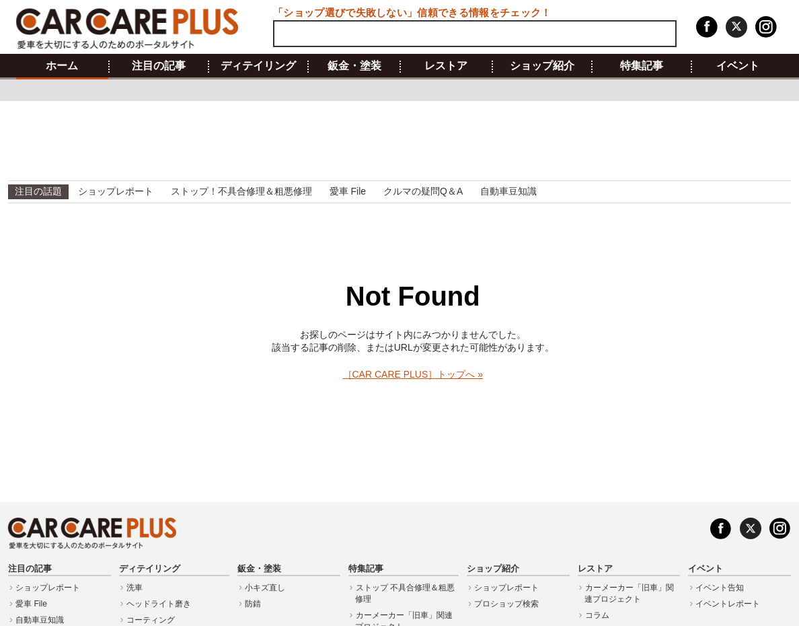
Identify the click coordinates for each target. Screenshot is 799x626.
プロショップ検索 (506, 603)
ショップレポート (115, 191)
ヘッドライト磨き (158, 603)
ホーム (62, 66)
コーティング (150, 620)
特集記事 (641, 66)
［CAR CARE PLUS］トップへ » (413, 374)
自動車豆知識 (508, 191)
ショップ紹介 (542, 66)
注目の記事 (159, 66)
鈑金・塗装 (354, 66)
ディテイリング (258, 66)
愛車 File (348, 191)
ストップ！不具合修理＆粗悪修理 (241, 191)
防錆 (253, 603)
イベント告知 (719, 587)
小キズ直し (265, 587)
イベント (737, 66)
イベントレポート (727, 603)
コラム (597, 615)
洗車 (134, 587)
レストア (445, 66)
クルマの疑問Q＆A (423, 191)
